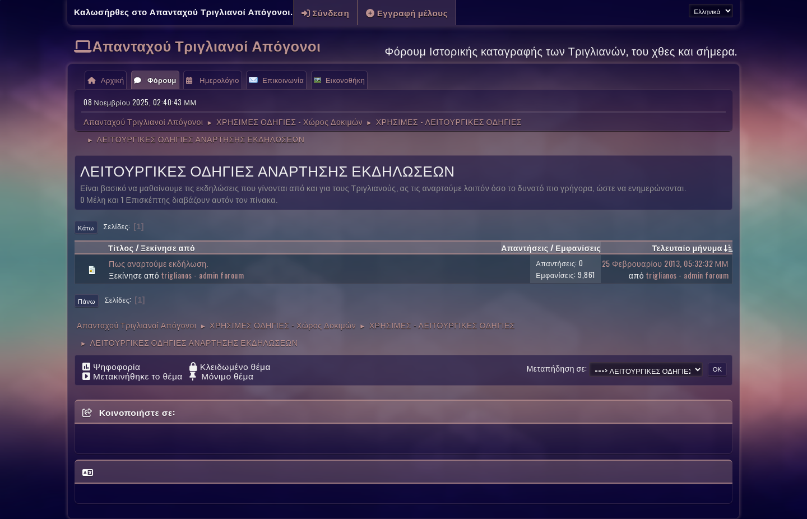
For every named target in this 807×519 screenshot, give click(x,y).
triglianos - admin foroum (202, 275)
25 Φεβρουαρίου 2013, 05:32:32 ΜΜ (665, 263)
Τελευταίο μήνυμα (692, 247)
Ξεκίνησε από (168, 247)
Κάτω (86, 227)
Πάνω (86, 300)
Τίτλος (120, 247)
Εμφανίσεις (578, 247)
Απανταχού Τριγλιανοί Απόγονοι (206, 45)
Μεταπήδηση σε (556, 368)
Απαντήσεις (524, 247)
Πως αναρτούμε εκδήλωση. (158, 263)
